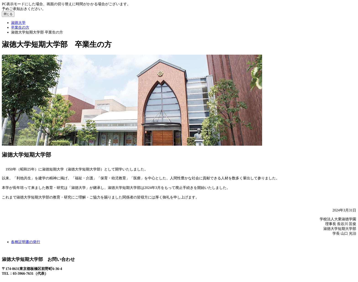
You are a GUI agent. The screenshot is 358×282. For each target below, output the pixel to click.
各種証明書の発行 (25, 242)
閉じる (8, 14)
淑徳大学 (18, 23)
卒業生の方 (20, 27)
